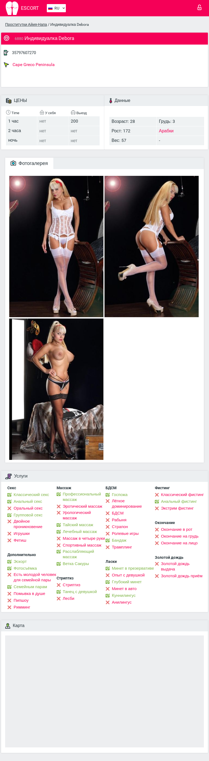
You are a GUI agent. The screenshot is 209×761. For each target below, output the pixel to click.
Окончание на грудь (180, 536)
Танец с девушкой (80, 591)
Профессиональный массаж (82, 497)
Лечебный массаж (80, 531)
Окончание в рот (176, 529)
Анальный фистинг (179, 501)
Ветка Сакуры (76, 563)
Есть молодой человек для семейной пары (35, 577)
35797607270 (24, 52)
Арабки (166, 130)
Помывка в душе (29, 593)
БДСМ (118, 513)
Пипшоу (21, 600)
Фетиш (20, 540)
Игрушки (22, 533)
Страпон (120, 526)
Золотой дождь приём (181, 575)
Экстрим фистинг (177, 508)
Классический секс (31, 494)
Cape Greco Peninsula (29, 64)
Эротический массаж (82, 506)
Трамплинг (122, 547)
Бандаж (119, 540)
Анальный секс (28, 501)
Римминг (22, 607)
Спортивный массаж (82, 545)
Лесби (69, 598)
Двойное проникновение (28, 524)
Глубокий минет (127, 581)
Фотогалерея (29, 163)
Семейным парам (30, 586)
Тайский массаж (78, 524)
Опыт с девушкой (128, 575)
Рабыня (119, 519)
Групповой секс (28, 515)
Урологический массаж (77, 515)
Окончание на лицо (179, 543)
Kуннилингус (124, 595)
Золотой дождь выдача (175, 566)
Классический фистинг (182, 494)
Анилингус (121, 602)
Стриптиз (72, 584)
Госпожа (120, 494)
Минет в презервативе (133, 568)
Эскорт (20, 561)
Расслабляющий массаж (78, 554)
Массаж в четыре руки (84, 538)
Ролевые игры (125, 533)
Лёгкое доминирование (127, 503)
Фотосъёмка (25, 568)
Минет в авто (124, 588)
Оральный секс (28, 508)
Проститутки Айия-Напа (26, 24)
